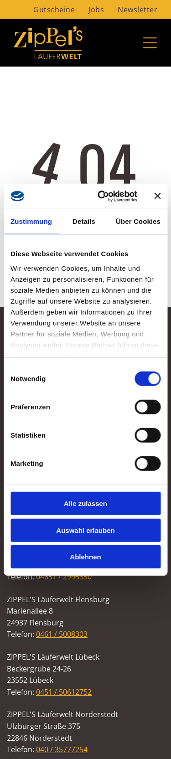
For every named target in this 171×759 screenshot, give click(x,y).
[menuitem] (54, 9)
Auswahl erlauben (85, 530)
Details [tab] (84, 221)
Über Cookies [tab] (138, 221)
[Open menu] (150, 43)
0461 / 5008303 (62, 634)
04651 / (48, 577)
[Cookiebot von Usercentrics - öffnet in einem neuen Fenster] (102, 196)
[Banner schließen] (157, 196)
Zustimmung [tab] (31, 221)
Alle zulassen (85, 503)
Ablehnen (85, 557)
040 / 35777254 (62, 749)
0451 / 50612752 (64, 692)
